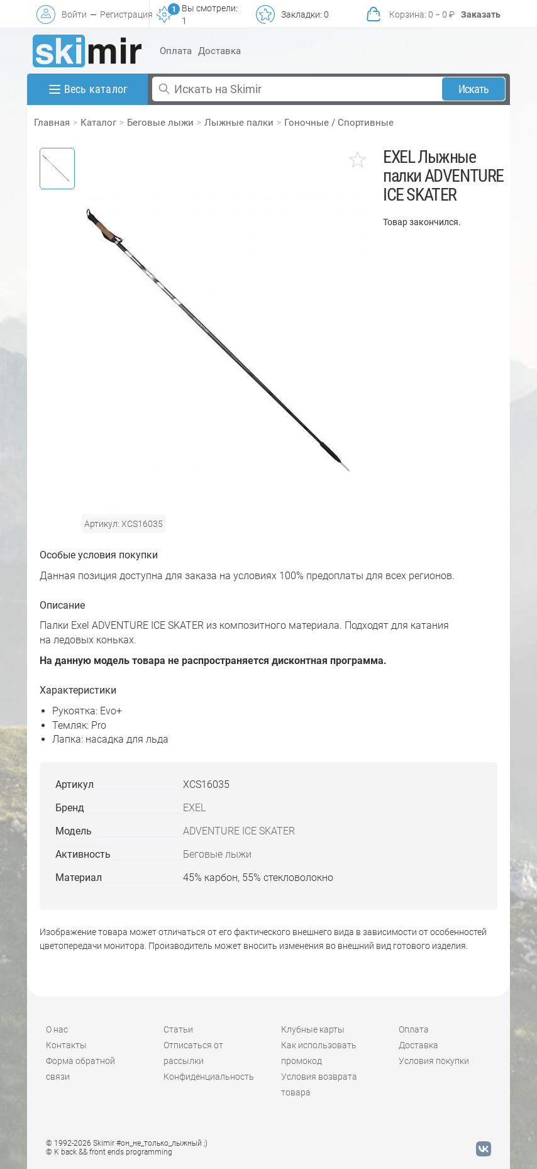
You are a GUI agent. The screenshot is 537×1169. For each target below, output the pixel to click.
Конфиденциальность (208, 1077)
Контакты (66, 1045)
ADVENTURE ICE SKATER (239, 831)
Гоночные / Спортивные (339, 122)
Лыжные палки (239, 122)
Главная (52, 122)
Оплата (176, 51)
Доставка (219, 51)
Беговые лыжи (160, 122)
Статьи (178, 1029)
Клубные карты (313, 1029)
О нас (57, 1029)
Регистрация (126, 14)
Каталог (98, 122)
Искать (473, 89)
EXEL (194, 808)
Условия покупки (434, 1061)
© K (109, 1152)
